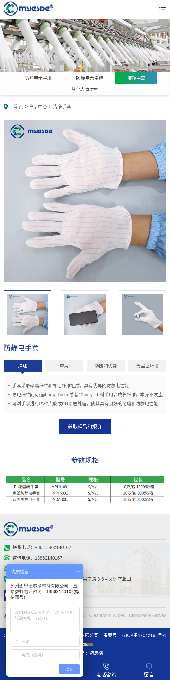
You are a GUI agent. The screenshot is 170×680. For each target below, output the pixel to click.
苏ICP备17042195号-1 (143, 635)
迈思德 (96, 653)
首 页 (18, 106)
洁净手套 (136, 78)
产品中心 (38, 106)
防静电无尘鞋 (89, 78)
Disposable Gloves (147, 615)
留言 (149, 670)
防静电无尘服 (38, 78)
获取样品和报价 (85, 426)
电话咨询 (106, 670)
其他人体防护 (85, 89)
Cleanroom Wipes (107, 615)
